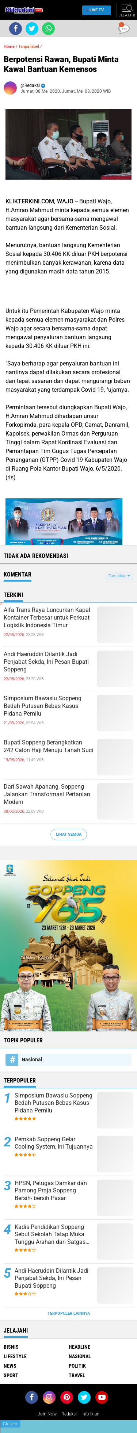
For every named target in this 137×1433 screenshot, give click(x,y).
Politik (77, 1366)
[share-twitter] (32, 28)
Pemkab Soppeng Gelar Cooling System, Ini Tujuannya (54, 1143)
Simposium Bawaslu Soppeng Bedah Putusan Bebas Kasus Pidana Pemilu (42, 706)
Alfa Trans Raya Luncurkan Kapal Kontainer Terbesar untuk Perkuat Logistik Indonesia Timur (47, 617)
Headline (79, 1347)
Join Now (47, 1414)
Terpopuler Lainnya (68, 1313)
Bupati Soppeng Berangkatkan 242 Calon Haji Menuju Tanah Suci (48, 746)
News (10, 1366)
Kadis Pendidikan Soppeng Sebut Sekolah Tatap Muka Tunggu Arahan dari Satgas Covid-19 (50, 1234)
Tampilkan (119, 576)
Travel (77, 1375)
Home (9, 46)
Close (10, 1423)
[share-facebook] (15, 28)
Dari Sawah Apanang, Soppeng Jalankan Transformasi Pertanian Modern (47, 794)
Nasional (32, 1059)
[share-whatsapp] (48, 28)
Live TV (95, 10)
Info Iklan (90, 1414)
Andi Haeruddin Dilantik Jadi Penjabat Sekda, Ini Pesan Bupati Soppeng (46, 662)
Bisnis (11, 1347)
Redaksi (69, 1414)
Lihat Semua (68, 834)
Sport (11, 1375)
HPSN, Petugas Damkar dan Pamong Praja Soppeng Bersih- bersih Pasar (51, 1191)
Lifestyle (15, 1356)
